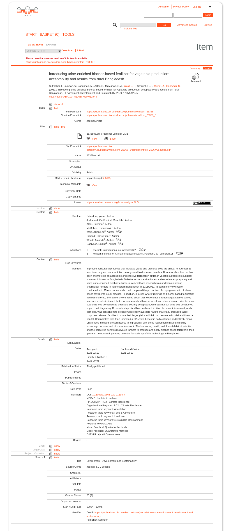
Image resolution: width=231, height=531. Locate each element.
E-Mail (80, 50)
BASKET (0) (50, 34)
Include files (130, 28)
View (91, 138)
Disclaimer (163, 6)
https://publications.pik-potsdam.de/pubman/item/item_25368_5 (121, 115)
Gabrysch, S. (173, 86)
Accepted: (92, 349)
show (57, 208)
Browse (208, 25)
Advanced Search (187, 25)
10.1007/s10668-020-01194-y (108, 394)
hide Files (59, 126)
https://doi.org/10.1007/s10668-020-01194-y (73, 96)
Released (195, 81)
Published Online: (130, 349)
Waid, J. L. (130, 86)
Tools (68, 34)
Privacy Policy (181, 6)
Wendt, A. (159, 86)
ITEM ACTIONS (34, 44)
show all (58, 104)
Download (67, 50)
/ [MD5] (106, 178)
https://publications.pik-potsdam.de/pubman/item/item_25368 (119, 111)
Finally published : (96, 357)
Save (110, 138)
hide (56, 108)
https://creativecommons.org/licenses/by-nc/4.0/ (112, 202)
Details (207, 68)
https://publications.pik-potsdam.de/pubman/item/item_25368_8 (60, 62)
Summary (194, 68)
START (31, 34)
